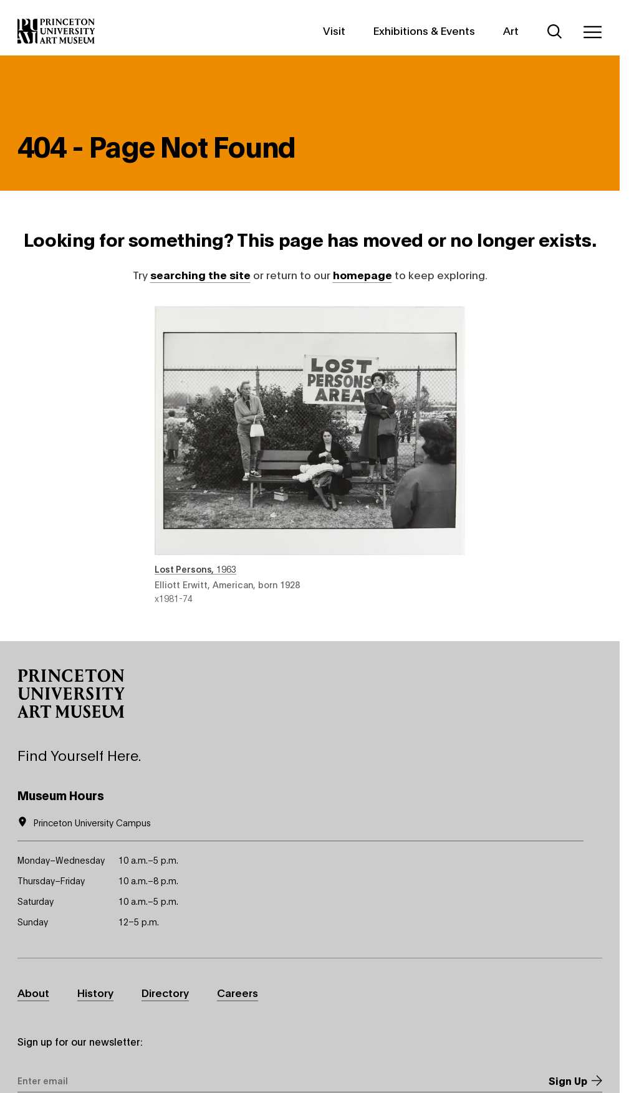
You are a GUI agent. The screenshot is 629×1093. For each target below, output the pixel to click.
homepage (362, 274)
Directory (165, 992)
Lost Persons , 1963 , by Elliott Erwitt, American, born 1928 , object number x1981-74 (310, 455)
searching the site (200, 274)
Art (511, 30)
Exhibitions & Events (424, 30)
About (33, 992)
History (95, 992)
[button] (71, 693)
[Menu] (592, 31)
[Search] (555, 31)
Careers (237, 992)
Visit (334, 30)
